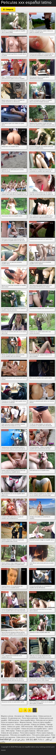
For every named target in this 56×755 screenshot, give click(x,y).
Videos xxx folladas (38, 724)
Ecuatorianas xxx (14, 718)
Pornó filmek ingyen (43, 737)
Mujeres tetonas (26, 722)
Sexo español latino (27, 720)
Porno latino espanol (27, 733)
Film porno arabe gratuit (41, 735)
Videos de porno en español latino (34, 729)
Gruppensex (4, 735)
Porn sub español (13, 729)
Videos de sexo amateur (10, 733)
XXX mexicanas (27, 727)
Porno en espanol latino (9, 722)
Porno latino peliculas (30, 718)
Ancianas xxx (19, 716)
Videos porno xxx (7, 724)
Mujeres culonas (7, 716)
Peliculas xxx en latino (44, 720)
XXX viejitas (10, 731)
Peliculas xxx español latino (20, 735)
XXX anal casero (42, 731)
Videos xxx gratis (13, 727)
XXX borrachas (13, 720)
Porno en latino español (42, 722)
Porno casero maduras (45, 733)
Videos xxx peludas (22, 724)
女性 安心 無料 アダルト (35, 740)
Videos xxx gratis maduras (26, 731)
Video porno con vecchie (25, 737)
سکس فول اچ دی (18, 740)
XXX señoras (38, 727)
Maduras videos (31, 716)
